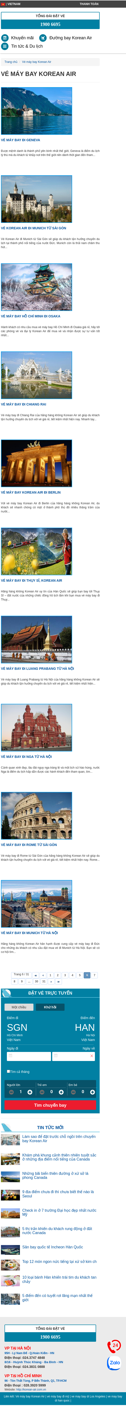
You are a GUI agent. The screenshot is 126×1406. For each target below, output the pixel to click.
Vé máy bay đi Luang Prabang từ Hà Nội (37, 668)
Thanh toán (89, 4)
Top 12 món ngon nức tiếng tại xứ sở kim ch (59, 1262)
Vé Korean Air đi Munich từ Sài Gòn (33, 228)
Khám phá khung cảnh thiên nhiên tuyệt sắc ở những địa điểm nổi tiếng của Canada (59, 1157)
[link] (19, 38)
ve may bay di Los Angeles (88, 1396)
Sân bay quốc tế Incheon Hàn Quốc (52, 1247)
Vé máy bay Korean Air (36, 62)
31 (43, 981)
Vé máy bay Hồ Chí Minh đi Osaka (30, 316)
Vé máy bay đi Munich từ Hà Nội (29, 933)
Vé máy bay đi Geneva (20, 140)
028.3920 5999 (35, 1385)
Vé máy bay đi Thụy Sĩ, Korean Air (31, 580)
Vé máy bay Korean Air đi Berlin (31, 492)
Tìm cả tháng (19, 1072)
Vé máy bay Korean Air (30, 1396)
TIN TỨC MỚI (50, 1127)
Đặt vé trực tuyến (50, 993)
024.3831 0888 (34, 1367)
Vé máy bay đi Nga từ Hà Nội (26, 757)
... (29, 981)
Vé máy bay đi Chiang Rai (23, 404)
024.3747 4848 (34, 1358)
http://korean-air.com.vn (31, 1389)
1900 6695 (50, 24)
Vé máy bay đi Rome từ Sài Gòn (29, 845)
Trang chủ (11, 62)
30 (36, 981)
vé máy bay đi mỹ (58, 1396)
